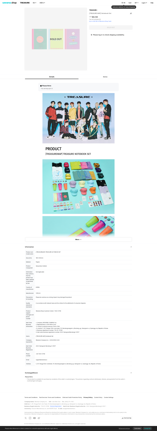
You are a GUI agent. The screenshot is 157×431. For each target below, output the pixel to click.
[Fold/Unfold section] (78, 247)
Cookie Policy (98, 397)
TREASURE (93, 10)
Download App (126, 418)
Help (151, 3)
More (78, 239)
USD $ (42, 3)
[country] (123, 3)
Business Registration (55, 406)
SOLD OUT (111, 27)
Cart (130, 3)
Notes (105, 77)
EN (34, 3)
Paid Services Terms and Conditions (50, 397)
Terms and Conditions (31, 397)
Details (51, 77)
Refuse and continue (124, 428)
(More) (55, 428)
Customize (137, 428)
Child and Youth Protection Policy (72, 397)
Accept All (147, 428)
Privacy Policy (88, 397)
